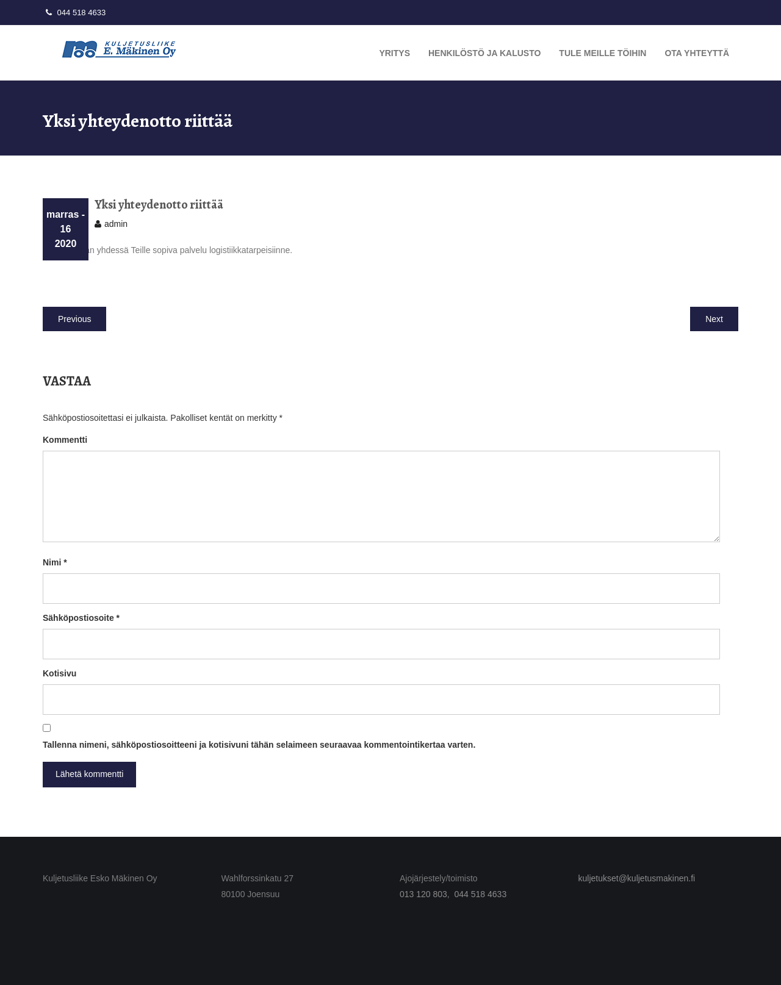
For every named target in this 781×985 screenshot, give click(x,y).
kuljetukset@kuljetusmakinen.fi (637, 878)
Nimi (55, 562)
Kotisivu (59, 673)
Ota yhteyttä (696, 53)
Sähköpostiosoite (81, 618)
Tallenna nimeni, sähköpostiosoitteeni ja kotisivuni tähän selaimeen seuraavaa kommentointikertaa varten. (259, 745)
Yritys (394, 53)
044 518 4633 (74, 12)
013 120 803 (423, 894)
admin (116, 224)
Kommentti (65, 440)
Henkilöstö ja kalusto (484, 53)
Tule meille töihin (602, 53)
